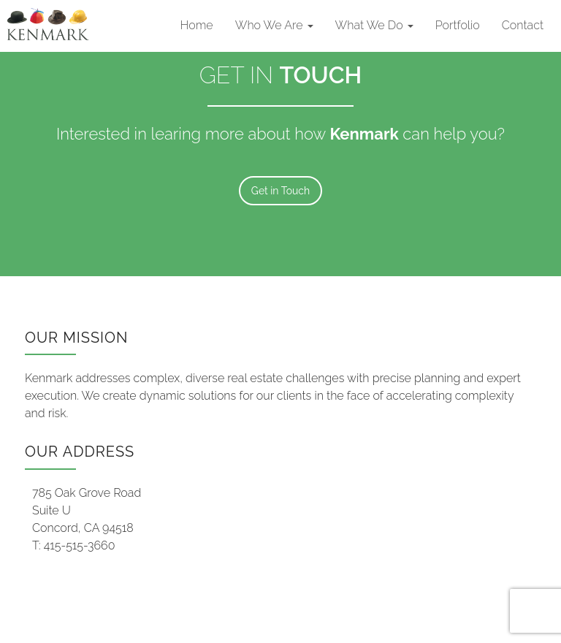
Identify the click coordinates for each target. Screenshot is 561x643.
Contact (522, 25)
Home (196, 25)
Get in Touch (280, 191)
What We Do (374, 25)
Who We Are (274, 25)
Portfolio (457, 25)
